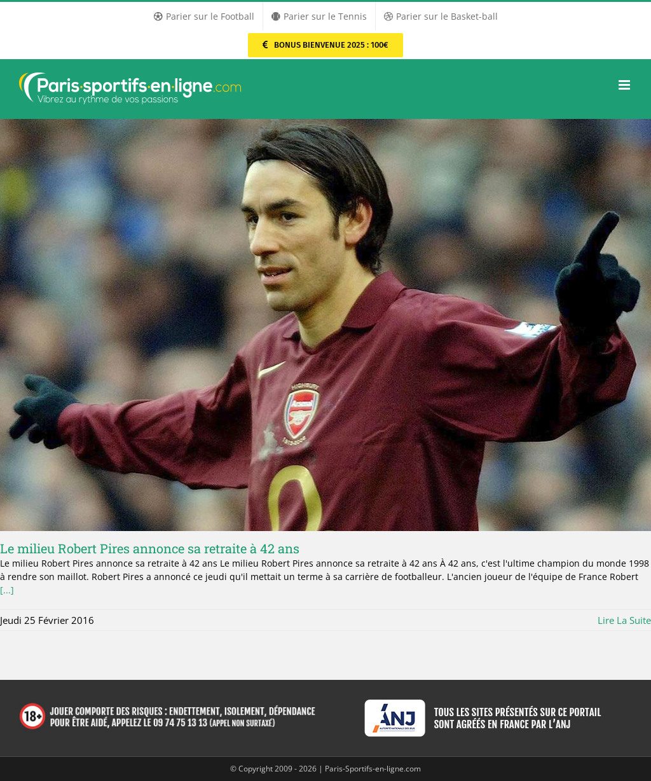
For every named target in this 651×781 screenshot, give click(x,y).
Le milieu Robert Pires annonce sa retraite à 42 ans (149, 548)
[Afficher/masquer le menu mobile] (625, 85)
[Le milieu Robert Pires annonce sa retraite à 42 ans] (325, 325)
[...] (7, 590)
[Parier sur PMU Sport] (325, 45)
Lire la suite (624, 620)
